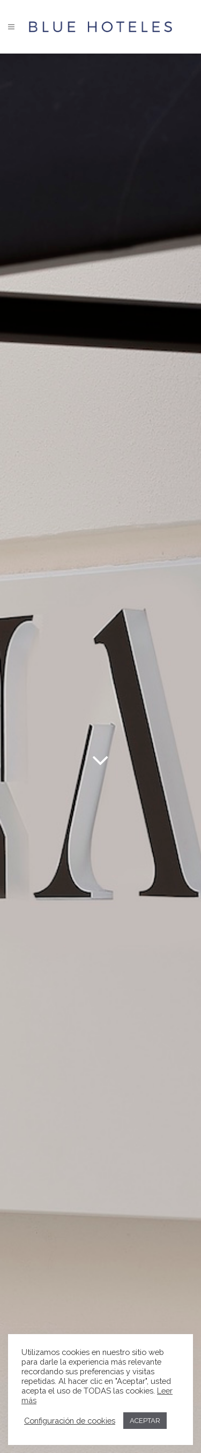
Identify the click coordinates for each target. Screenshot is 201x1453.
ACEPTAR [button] (145, 1421)
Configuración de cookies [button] (69, 1420)
